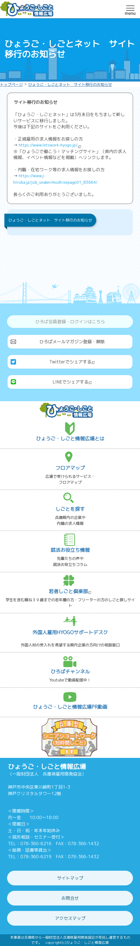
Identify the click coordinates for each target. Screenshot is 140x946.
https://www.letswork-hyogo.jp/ (50, 145)
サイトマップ (70, 878)
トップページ (11, 84)
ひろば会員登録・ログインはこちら (70, 322)
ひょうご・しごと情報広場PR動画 (70, 707)
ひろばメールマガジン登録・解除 (72, 342)
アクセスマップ (70, 918)
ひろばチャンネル (70, 671)
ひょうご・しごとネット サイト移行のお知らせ (70, 84)
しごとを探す (70, 509)
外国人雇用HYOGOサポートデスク (70, 632)
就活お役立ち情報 (70, 550)
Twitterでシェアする (72, 362)
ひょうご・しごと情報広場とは (70, 438)
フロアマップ (70, 468)
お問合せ (70, 898)
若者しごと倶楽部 (70, 591)
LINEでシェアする (72, 382)
